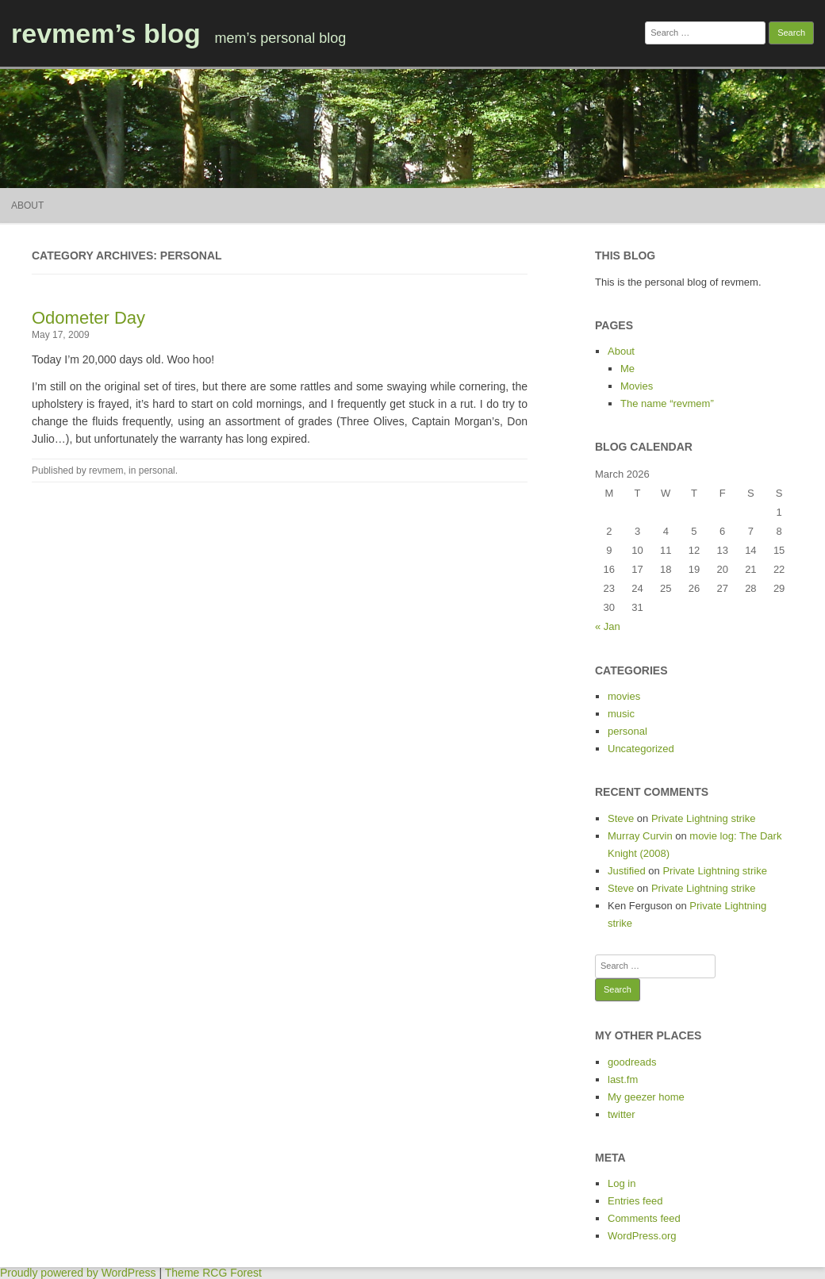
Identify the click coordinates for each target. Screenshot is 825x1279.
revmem (106, 470)
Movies (636, 386)
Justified (627, 871)
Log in (621, 1183)
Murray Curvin (640, 836)
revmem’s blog (106, 33)
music (621, 714)
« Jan (607, 626)
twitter (621, 1114)
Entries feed (635, 1201)
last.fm (623, 1079)
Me (627, 368)
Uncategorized (641, 749)
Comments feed (644, 1218)
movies (624, 696)
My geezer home (646, 1097)
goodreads (632, 1062)
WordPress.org (642, 1236)
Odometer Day (88, 318)
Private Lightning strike (703, 818)
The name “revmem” (667, 403)
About (27, 205)
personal (157, 470)
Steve (621, 818)
